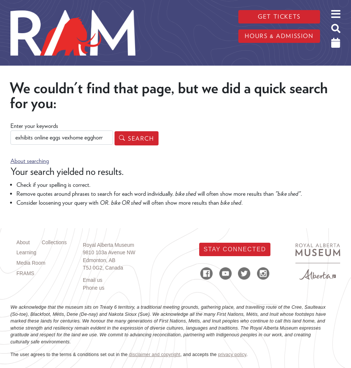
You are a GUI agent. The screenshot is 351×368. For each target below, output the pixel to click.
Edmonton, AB (99, 260)
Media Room (31, 263)
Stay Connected (235, 249)
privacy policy (232, 354)
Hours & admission (279, 36)
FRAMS (25, 273)
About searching (29, 160)
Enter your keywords (34, 125)
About (23, 242)
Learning (26, 252)
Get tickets (279, 16)
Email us (93, 280)
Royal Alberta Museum (108, 245)
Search (141, 138)
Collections (54, 242)
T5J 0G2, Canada (103, 268)
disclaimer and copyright (155, 354)
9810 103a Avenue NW (109, 252)
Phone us (93, 288)
